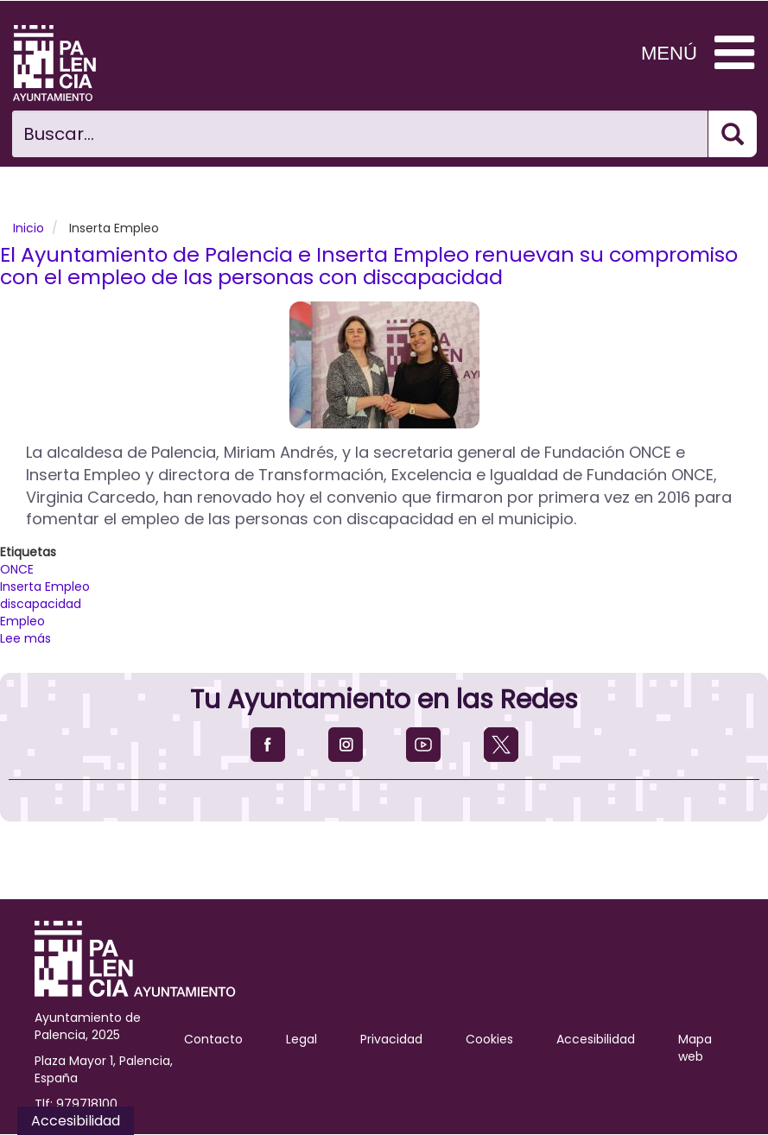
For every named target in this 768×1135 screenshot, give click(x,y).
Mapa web (695, 1047)
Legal (301, 1039)
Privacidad (391, 1039)
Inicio (28, 228)
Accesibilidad (595, 1039)
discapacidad (40, 603)
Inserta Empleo (45, 586)
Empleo (22, 621)
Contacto (213, 1039)
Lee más (25, 638)
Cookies (489, 1039)
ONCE (17, 569)
